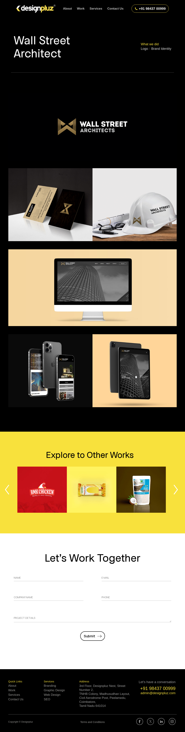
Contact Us (15, 699)
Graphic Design (54, 690)
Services (14, 695)
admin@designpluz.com (158, 693)
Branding (50, 685)
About (12, 685)
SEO (47, 699)
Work (11, 690)
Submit (89, 636)
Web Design (52, 695)
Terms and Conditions (92, 722)
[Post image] (42, 490)
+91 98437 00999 (150, 9)
